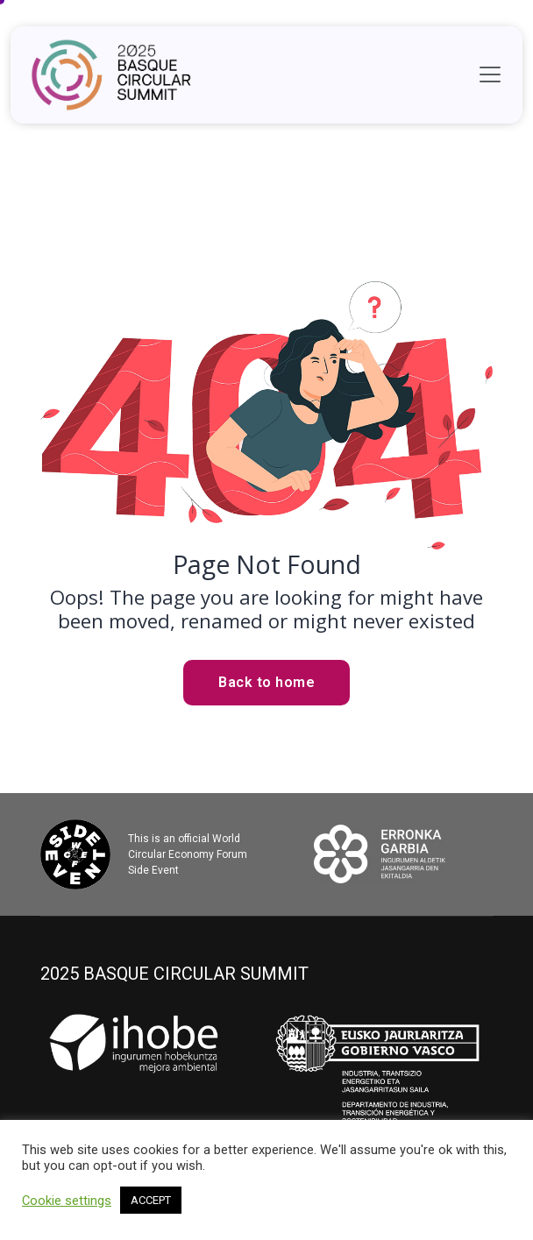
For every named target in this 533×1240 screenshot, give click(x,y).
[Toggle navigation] (490, 74)
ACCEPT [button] (151, 1200)
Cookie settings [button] (66, 1200)
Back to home (266, 682)
